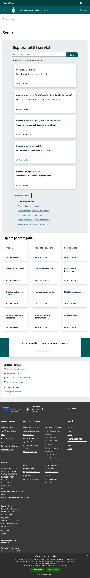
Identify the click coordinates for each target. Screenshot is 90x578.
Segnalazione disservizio (31, 471)
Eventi (70, 448)
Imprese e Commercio (30, 438)
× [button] (87, 555)
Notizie (70, 427)
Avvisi (70, 434)
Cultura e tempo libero (31, 431)
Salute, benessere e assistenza (52, 449)
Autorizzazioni (50, 454)
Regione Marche (9, 3)
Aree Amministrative (8, 431)
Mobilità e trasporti (30, 451)
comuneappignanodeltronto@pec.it (14, 491)
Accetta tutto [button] (37, 570)
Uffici (3, 434)
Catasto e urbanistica (30, 445)
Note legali (49, 475)
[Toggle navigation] (4, 10)
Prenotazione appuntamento (28, 466)
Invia (72, 55)
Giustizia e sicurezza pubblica (52, 432)
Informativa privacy (52, 471)
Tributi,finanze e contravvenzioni (51, 439)
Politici (3, 442)
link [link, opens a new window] (65, 565)
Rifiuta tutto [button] (53, 570)
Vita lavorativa (28, 434)
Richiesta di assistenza (31, 479)
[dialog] (45, 565)
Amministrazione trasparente (51, 466)
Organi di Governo (7, 427)
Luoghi (70, 445)
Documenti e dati (7, 449)
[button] (45, 574)
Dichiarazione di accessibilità (51, 480)
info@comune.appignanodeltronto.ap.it (15, 497)
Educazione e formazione (54, 427)
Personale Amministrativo (10, 446)
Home (4, 19)
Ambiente (48, 444)
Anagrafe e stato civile (31, 427)
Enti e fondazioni (7, 438)
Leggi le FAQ (27, 475)
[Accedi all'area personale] (81, 3)
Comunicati (71, 431)
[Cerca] (85, 10)
